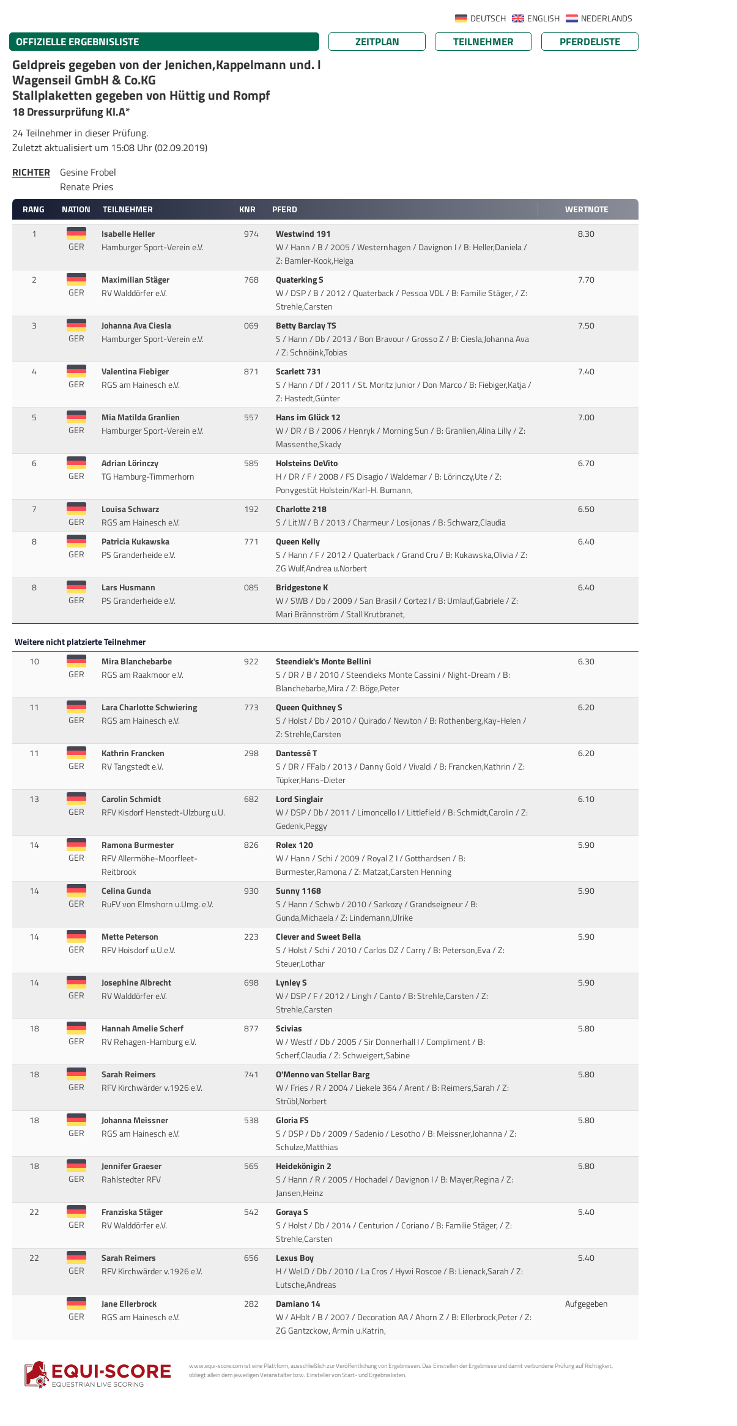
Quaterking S (300, 279)
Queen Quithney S (310, 707)
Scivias (290, 1028)
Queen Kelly (299, 541)
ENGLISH (543, 18)
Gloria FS (293, 1120)
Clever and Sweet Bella (319, 936)
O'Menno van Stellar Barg (323, 1074)
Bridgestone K (303, 587)
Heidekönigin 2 (304, 1166)
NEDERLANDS (606, 18)
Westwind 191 (304, 233)
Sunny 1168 (299, 890)
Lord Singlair (300, 799)
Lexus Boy (296, 1257)
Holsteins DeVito (307, 463)
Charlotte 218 (302, 509)
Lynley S (292, 982)
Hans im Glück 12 (309, 417)
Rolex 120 (295, 845)
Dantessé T (297, 753)
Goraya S (293, 1212)
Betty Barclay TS (307, 325)
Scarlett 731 (299, 371)
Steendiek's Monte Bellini (324, 661)
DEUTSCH (488, 18)
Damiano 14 (299, 1303)
